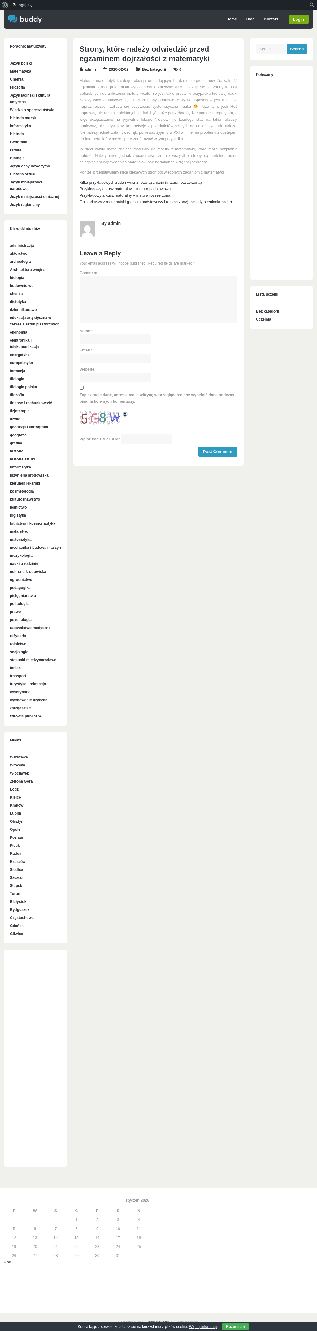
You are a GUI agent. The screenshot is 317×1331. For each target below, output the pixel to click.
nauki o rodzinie (24, 563)
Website (87, 369)
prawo (15, 612)
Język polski (21, 63)
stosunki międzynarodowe (33, 660)
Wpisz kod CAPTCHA (99, 439)
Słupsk (16, 886)
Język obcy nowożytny (30, 166)
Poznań (16, 837)
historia (16, 451)
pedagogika (20, 588)
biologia (17, 277)
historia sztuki (22, 459)
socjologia (19, 652)
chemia (16, 294)
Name (85, 331)
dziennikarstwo (23, 310)
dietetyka (18, 302)
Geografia (18, 142)
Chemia (16, 79)
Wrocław (17, 765)
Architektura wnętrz (27, 269)
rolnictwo (18, 644)
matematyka (20, 539)
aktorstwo (19, 253)
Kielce (15, 797)
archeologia (20, 261)
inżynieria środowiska (29, 475)
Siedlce (16, 869)
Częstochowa (22, 918)
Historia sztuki (22, 174)
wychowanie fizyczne (28, 700)
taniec (15, 668)
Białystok (18, 902)
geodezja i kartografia (29, 427)
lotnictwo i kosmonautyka (32, 523)
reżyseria (18, 636)
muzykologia (21, 555)
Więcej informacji (203, 1327)
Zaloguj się (23, 4)
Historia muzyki (23, 118)
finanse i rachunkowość (31, 403)
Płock (15, 845)
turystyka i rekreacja (28, 684)
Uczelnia (263, 319)
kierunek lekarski (25, 483)
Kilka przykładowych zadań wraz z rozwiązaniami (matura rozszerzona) (141, 182)
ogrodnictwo (21, 579)
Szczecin (18, 877)
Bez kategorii (154, 69)
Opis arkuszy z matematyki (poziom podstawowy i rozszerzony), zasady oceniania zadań (156, 202)
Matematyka (20, 71)
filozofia (17, 395)
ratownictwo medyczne (30, 628)
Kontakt (270, 19)
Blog (250, 19)
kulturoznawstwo (25, 499)
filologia (17, 379)
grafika (16, 443)
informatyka (20, 467)
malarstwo (19, 531)
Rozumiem (235, 1327)
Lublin (15, 813)
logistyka (18, 515)
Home (231, 19)
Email (85, 350)
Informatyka (20, 126)
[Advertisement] (35, 1061)
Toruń (15, 894)
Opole (15, 829)
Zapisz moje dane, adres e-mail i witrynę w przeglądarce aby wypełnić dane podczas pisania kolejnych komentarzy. (157, 398)
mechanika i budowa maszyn (35, 547)
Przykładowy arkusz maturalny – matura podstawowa (125, 189)
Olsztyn (16, 821)
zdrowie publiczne (26, 716)
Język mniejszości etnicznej (34, 197)
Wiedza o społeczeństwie (32, 110)
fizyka (15, 419)
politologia (19, 604)
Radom (16, 853)
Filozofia (17, 87)
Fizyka (15, 150)
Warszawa (19, 757)
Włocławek (19, 773)
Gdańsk (17, 926)
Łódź (14, 789)
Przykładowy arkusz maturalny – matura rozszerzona (125, 195)
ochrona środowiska (28, 571)
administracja (22, 245)
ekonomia (18, 332)
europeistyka (21, 363)
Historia (17, 134)
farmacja (17, 371)
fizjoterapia (19, 411)
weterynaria (20, 692)
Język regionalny (25, 205)
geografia (18, 435)
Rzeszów (18, 861)
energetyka (19, 355)
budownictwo (22, 285)
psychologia (21, 620)
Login (298, 19)
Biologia (17, 158)
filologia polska (23, 387)
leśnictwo (18, 507)
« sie (8, 1262)
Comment (89, 273)
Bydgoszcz (19, 910)
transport (18, 676)
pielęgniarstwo (23, 596)
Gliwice (16, 934)
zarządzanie (20, 708)
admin (90, 69)
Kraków (16, 805)
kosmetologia (22, 491)
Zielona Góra (21, 781)
